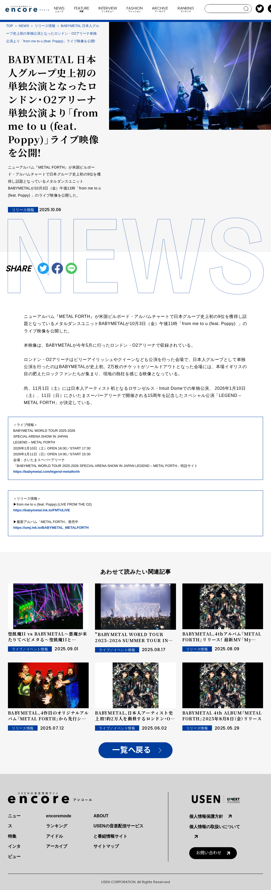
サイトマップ (106, 846)
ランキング (56, 826)
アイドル (54, 836)
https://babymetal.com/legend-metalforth (46, 472)
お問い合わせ (209, 852)
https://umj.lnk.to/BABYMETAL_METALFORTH (51, 528)
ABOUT (101, 816)
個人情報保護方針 (206, 816)
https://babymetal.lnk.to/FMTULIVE (41, 510)
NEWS (24, 26)
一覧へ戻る (131, 750)
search (246, 8)
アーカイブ (56, 846)
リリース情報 (45, 26)
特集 (12, 836)
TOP (9, 26)
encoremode (58, 816)
